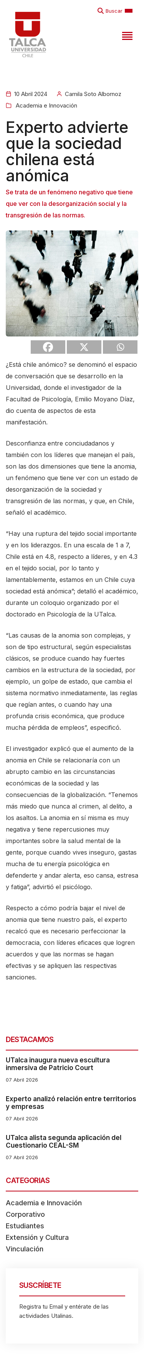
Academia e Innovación (45, 105)
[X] (84, 347)
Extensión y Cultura (37, 1237)
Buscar (114, 11)
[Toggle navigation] (126, 34)
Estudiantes (25, 1226)
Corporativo (25, 1214)
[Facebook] (48, 347)
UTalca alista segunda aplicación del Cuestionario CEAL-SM (63, 1141)
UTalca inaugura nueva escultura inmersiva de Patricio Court (58, 1064)
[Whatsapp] (120, 347)
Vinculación (24, 1249)
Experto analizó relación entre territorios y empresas (71, 1102)
